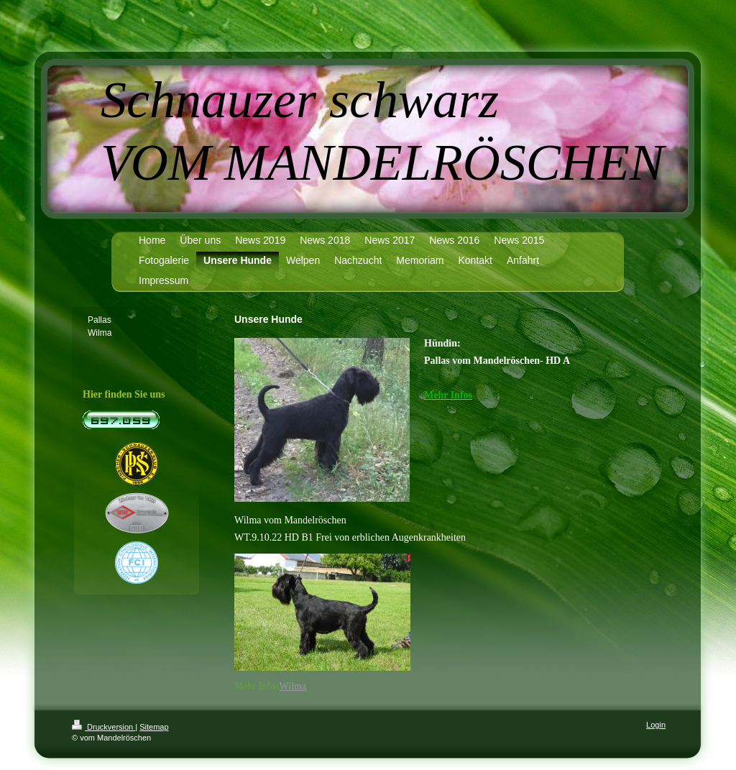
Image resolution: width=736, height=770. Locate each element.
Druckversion (103, 727)
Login (656, 724)
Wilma (293, 686)
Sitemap (153, 727)
